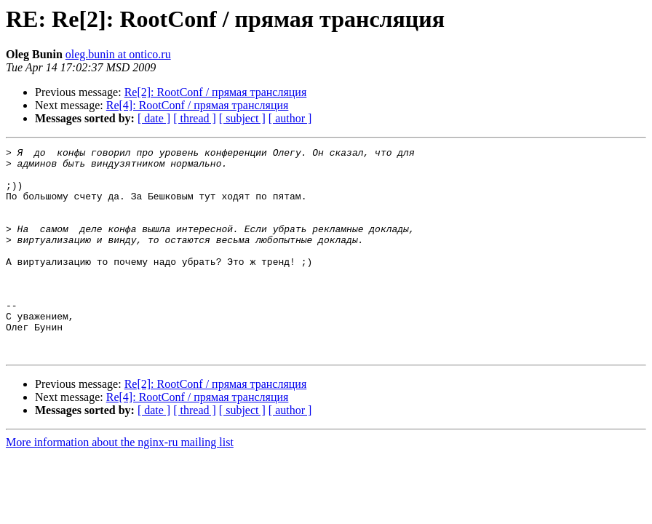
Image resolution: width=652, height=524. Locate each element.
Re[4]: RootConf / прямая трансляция (197, 105)
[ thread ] (194, 118)
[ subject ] (242, 118)
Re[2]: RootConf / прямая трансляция (215, 92)
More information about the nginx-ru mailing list (120, 483)
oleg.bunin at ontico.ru (118, 54)
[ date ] (154, 118)
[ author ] (290, 118)
